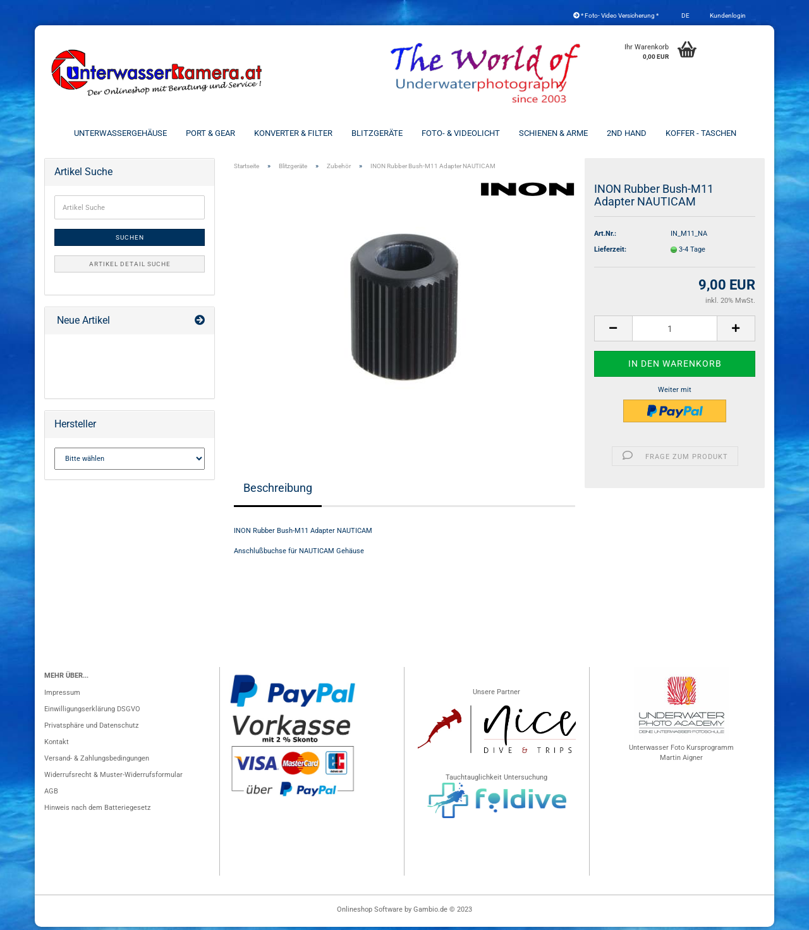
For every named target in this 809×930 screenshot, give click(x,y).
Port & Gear (210, 133)
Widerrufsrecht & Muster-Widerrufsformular (113, 778)
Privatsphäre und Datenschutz (91, 729)
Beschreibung (277, 491)
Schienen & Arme (553, 133)
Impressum (62, 696)
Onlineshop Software (370, 913)
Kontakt (56, 745)
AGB (51, 794)
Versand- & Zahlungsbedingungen (96, 761)
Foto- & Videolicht (461, 133)
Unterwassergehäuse (120, 133)
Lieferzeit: (610, 252)
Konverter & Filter (293, 133)
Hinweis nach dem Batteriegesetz (97, 811)
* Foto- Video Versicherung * (616, 15)
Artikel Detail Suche (130, 267)
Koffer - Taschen (701, 133)
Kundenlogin (727, 15)
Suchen (130, 240)
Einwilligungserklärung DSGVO (92, 712)
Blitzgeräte (377, 133)
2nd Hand (627, 133)
